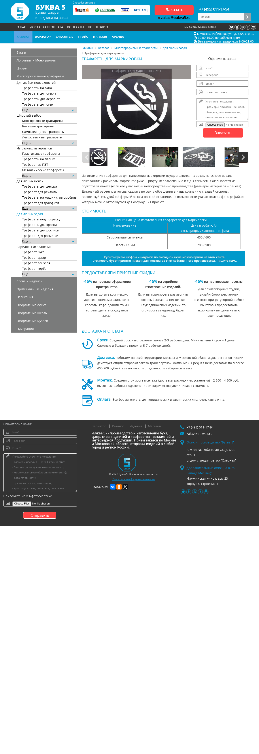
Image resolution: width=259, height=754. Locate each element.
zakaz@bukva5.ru (174, 17)
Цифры (22, 68)
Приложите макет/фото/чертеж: (27, 496)
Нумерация (25, 329)
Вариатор (99, 426)
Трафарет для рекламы (39, 192)
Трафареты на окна (37, 88)
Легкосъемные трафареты (42, 137)
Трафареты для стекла (39, 93)
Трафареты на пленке (39, 159)
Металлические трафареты (43, 170)
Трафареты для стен (37, 104)
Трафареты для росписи (40, 230)
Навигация (25, 297)
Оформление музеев (32, 321)
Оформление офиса (32, 305)
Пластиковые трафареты (41, 153)
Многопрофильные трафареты (40, 76)
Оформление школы (32, 313)
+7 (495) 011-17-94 (214, 9)
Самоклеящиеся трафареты (43, 132)
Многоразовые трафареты (42, 121)
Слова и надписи (29, 281)
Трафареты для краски (39, 225)
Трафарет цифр (34, 257)
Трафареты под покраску (41, 219)
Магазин (154, 426)
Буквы (21, 52)
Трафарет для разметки (40, 236)
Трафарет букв (33, 252)
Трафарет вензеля (36, 263)
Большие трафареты (38, 126)
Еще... (48, 110)
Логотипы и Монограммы (36, 60)
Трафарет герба (34, 268)
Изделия (135, 426)
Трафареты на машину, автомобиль (49, 197)
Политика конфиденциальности (133, 479)
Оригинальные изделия (35, 289)
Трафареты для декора (39, 186)
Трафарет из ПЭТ (35, 164)
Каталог (118, 426)
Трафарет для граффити (40, 203)
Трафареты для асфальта (41, 99)
